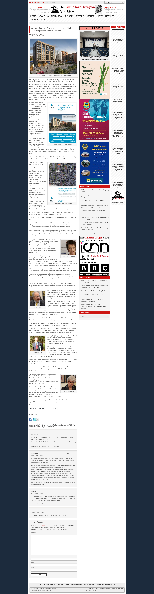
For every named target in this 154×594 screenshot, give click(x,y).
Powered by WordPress (105, 588)
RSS (114, 584)
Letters (79, 16)
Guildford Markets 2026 (89, 23)
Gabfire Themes (120, 588)
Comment (34, 532)
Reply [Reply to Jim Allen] (68, 491)
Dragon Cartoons (73, 23)
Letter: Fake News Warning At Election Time (93, 210)
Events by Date (56, 580)
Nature (90, 16)
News (100, 16)
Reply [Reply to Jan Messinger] (68, 453)
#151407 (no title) (44, 584)
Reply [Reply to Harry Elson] (68, 431)
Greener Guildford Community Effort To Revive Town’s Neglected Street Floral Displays (93, 306)
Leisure (68, 16)
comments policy (42, 525)
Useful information (59, 23)
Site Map (32, 23)
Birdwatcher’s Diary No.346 (98, 291)
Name (32, 557)
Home (33, 16)
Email (33, 562)
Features (56, 16)
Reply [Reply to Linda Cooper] (68, 510)
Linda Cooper (34, 510)
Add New (97, 588)
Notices (109, 16)
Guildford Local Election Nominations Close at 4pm (94, 214)
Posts (93, 588)
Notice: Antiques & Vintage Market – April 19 (93, 233)
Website (33, 568)
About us (44, 16)
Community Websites (44, 23)
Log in (89, 588)
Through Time (38, 20)
